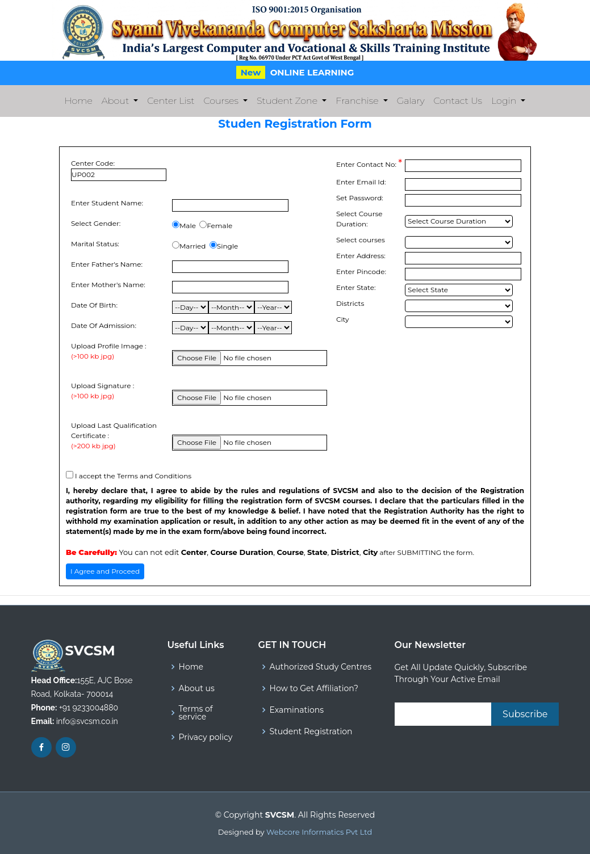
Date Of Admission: (103, 325)
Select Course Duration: (359, 218)
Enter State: (356, 287)
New (251, 72)
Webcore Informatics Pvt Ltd (319, 831)
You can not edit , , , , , (222, 552)
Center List (170, 100)
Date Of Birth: (94, 305)
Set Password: (359, 197)
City (342, 319)
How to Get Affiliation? (314, 688)
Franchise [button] (358, 100)
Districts (350, 303)
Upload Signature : (102, 391)
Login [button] (504, 100)
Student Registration (311, 731)
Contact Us (458, 100)
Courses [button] (221, 100)
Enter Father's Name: (107, 264)
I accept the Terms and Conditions (133, 476)
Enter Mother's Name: (108, 284)
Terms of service (196, 713)
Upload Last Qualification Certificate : (118, 436)
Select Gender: (95, 223)
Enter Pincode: (361, 271)
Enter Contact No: (369, 163)
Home (81, 100)
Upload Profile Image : (109, 351)
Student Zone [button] (288, 100)
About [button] (116, 100)
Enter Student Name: (107, 203)
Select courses (360, 239)
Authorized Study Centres (320, 667)
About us (197, 688)
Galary (411, 100)
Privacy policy (206, 737)
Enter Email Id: (361, 182)
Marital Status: (95, 243)
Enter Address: (361, 255)
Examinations (297, 710)
